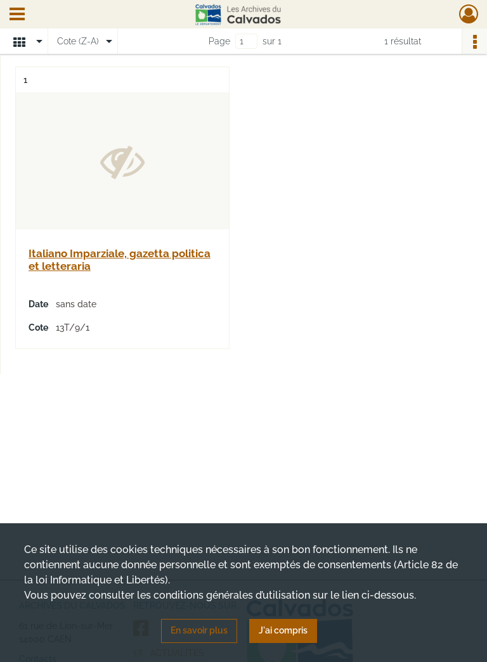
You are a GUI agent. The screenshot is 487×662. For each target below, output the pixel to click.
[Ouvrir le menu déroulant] (17, 15)
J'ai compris (283, 630)
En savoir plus (199, 630)
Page (219, 41)
